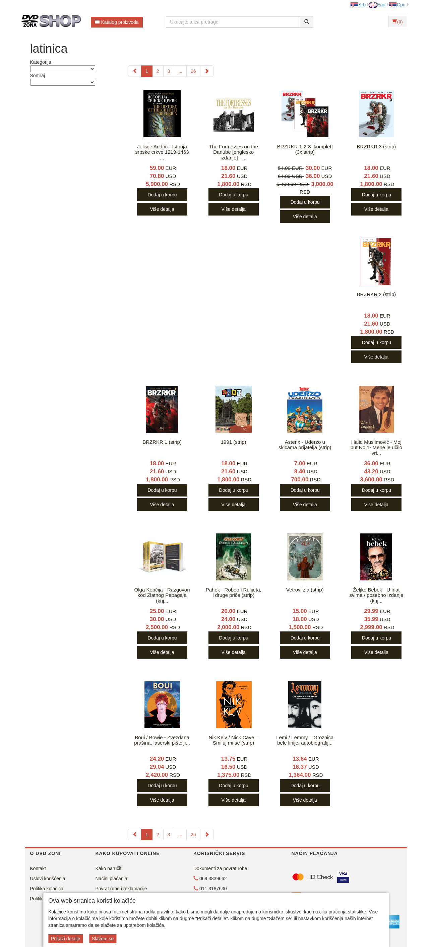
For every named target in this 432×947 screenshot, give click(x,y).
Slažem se (103, 938)
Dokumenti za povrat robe (220, 868)
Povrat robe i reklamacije (121, 888)
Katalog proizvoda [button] (117, 22)
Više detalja (162, 209)
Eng (377, 4)
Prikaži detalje (65, 938)
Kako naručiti (109, 868)
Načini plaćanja (111, 878)
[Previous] (134, 71)
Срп (397, 4)
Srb (358, 4)
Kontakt (38, 868)
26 (193, 71)
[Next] (206, 71)
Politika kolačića (47, 888)
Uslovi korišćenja (47, 878)
